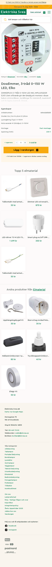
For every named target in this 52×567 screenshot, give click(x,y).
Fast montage (45, 128)
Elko (25, 76)
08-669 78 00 (13, 430)
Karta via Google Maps (14, 412)
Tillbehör (8, 486)
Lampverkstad (10, 497)
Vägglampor (9, 466)
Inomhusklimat (10, 488)
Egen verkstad (35, 12)
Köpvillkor (9, 503)
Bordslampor (10, 457)
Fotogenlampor (11, 480)
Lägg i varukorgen (26, 150)
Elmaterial (11, 76)
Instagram (13, 530)
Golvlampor (9, 463)
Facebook (12, 526)
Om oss (8, 494)
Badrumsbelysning (12, 477)
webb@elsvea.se (22, 433)
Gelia (39, 76)
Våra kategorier (11, 446)
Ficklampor (9, 483)
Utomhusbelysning (12, 471)
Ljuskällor (8, 460)
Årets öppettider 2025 (14, 508)
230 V (48, 132)
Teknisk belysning (12, 469)
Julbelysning (10, 449)
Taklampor (9, 452)
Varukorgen (9, 514)
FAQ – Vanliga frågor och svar (16, 500)
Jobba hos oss (10, 511)
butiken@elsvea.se (19, 436)
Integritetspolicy (11, 505)
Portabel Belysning (12, 454)
